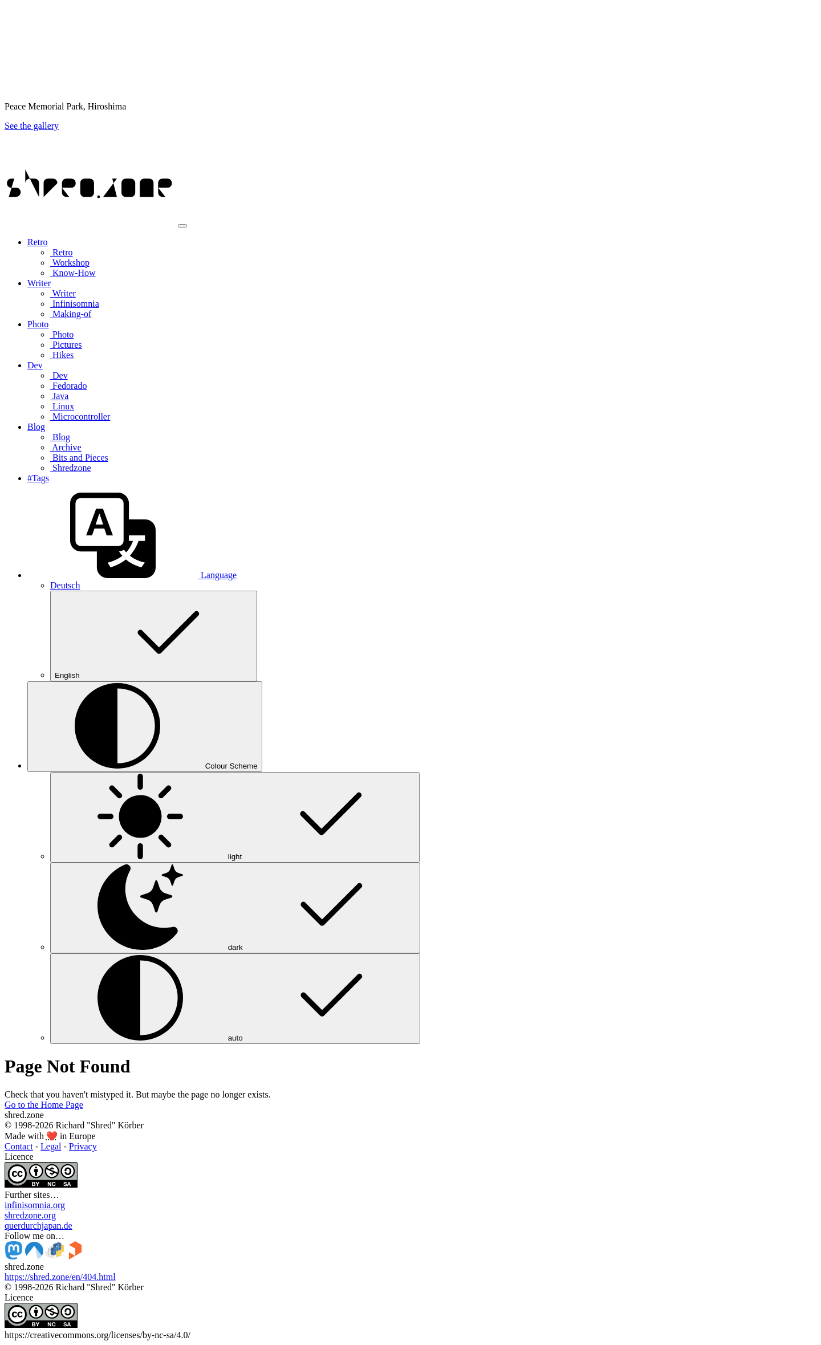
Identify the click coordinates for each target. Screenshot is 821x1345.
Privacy (83, 1146)
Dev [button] (35, 365)
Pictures (66, 345)
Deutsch (65, 585)
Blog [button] (36, 427)
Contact (19, 1146)
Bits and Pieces (79, 457)
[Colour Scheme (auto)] (144, 726)
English (154, 636)
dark (235, 908)
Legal (50, 1146)
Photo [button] (37, 324)
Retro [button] (37, 242)
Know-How (73, 273)
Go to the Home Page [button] (44, 1105)
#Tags (38, 478)
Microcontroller (80, 416)
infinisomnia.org (35, 1205)
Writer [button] (39, 283)
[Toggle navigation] (182, 225)
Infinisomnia (74, 303)
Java (59, 396)
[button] (132, 575)
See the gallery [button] (32, 126)
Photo (62, 334)
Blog (60, 437)
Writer (63, 293)
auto (235, 998)
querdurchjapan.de (38, 1225)
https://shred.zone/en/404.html (60, 1277)
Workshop (70, 262)
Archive (66, 447)
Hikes (62, 355)
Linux (62, 406)
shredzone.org (30, 1215)
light (235, 817)
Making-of (70, 314)
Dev (59, 375)
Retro (61, 252)
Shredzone (70, 468)
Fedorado (68, 386)
